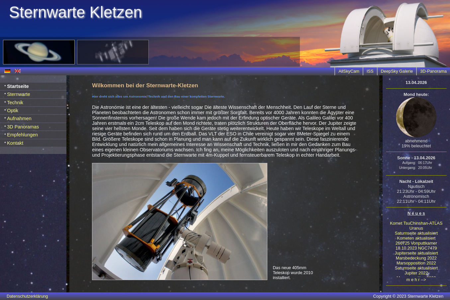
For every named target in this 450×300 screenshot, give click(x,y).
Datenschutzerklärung (27, 296)
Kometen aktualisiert (416, 238)
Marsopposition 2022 (416, 263)
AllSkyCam (348, 71)
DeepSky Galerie (397, 71)
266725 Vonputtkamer (416, 243)
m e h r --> (416, 279)
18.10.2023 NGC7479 (416, 248)
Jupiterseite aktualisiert (416, 253)
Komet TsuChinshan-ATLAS (416, 223)
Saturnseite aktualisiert (416, 233)
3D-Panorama (433, 71)
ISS (370, 71)
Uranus (416, 228)
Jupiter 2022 (416, 272)
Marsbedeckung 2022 (416, 258)
